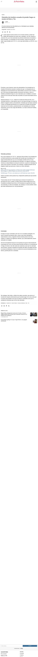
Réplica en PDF (4, 655)
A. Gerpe (6, 21)
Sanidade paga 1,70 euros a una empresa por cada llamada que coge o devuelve (18, 173)
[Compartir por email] (5, 32)
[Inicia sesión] (36, 2)
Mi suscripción (4, 653)
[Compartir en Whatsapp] (3, 32)
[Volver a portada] (19, 1)
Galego (21, 648)
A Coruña (22, 653)
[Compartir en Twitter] (10, 32)
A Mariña (21, 655)
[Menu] (1, 1)
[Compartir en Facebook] (7, 32)
